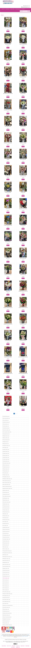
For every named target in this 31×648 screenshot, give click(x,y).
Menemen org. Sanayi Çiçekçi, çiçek (7, 605)
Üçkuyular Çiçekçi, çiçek (6, 494)
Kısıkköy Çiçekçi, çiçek (6, 449)
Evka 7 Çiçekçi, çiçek (6, 589)
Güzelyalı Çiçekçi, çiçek (6, 519)
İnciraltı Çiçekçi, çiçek (6, 492)
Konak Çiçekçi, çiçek (6, 533)
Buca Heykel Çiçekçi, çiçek (6, 484)
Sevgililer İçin (18, 647)
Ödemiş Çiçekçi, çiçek (6, 609)
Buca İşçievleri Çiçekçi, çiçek (7, 480)
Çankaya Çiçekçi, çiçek (6, 461)
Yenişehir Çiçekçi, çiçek (6, 459)
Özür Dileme (13, 647)
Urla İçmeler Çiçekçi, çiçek (6, 599)
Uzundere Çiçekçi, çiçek (6, 416)
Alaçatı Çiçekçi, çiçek (6, 443)
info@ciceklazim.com (26, 7)
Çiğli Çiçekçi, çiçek (5, 513)
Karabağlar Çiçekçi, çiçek (6, 476)
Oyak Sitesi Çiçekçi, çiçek (6, 607)
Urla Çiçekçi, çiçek (5, 521)
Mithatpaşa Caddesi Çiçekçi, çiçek (7, 478)
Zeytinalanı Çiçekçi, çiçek (6, 445)
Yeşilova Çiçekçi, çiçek (6, 453)
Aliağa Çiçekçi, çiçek (5, 441)
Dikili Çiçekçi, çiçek (5, 554)
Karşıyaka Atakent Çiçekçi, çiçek (7, 550)
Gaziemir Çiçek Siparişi (25, 636)
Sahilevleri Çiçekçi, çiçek (6, 422)
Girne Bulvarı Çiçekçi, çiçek (6, 591)
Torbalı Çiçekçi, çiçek (6, 523)
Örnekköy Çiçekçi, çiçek (6, 611)
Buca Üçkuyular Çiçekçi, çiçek (7, 482)
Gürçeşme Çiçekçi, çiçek (6, 597)
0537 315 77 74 (27, 5)
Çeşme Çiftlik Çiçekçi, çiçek (6, 566)
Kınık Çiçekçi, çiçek (5, 603)
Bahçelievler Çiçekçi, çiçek (6, 558)
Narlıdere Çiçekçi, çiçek (6, 527)
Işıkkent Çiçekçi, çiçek (6, 451)
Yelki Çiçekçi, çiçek (5, 447)
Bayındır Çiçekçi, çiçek (6, 437)
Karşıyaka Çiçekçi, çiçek (6, 537)
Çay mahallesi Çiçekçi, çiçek (6, 496)
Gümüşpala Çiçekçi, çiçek (6, 595)
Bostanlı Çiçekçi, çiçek (6, 515)
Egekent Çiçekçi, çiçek (6, 568)
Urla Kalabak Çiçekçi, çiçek (6, 601)
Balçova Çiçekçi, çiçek (6, 490)
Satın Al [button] (8, 31)
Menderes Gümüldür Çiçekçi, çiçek (7, 593)
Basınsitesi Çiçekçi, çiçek (6, 560)
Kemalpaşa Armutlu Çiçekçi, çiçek (7, 552)
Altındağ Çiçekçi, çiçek (6, 498)
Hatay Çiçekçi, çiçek (5, 517)
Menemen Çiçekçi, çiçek (6, 529)
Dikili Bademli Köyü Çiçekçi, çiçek (7, 556)
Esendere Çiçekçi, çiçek (6, 570)
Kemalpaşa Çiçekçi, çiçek (6, 535)
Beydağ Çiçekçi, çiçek (6, 562)
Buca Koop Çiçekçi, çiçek (6, 418)
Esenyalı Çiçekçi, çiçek (6, 574)
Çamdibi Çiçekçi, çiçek (6, 457)
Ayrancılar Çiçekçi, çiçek (6, 439)
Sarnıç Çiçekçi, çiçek (6, 420)
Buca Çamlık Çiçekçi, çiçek (6, 564)
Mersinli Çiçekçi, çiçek (6, 455)
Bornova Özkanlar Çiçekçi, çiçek (7, 486)
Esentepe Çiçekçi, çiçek (6, 572)
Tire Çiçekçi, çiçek (5, 525)
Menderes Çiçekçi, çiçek (6, 531)
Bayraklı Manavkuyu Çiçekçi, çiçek (7, 488)
